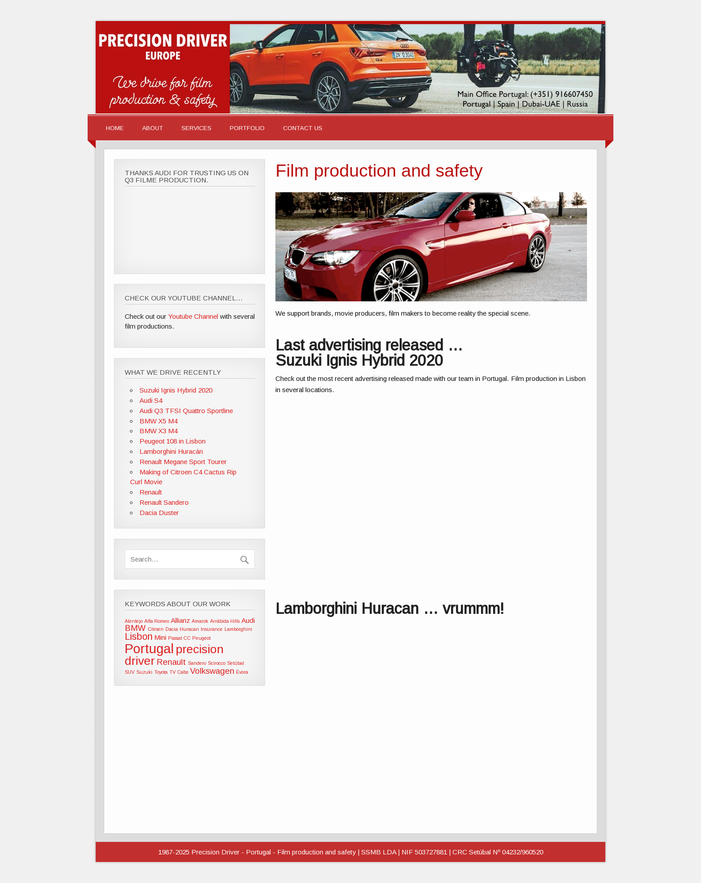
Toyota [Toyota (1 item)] (161, 672)
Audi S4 (150, 400)
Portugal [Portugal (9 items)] (149, 648)
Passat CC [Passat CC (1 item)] (179, 638)
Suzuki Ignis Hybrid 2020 (175, 390)
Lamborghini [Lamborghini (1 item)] (238, 629)
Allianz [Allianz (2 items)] (180, 620)
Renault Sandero (164, 502)
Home (115, 128)
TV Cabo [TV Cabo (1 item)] (178, 672)
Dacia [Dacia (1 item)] (171, 629)
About (152, 128)
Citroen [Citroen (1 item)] (156, 629)
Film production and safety (378, 170)
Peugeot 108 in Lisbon (172, 441)
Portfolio (247, 128)
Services (196, 128)
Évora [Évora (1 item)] (242, 672)
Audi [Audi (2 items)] (248, 620)
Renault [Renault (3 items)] (171, 662)
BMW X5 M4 (158, 421)
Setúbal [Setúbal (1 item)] (235, 663)
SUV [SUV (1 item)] (130, 672)
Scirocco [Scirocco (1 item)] (216, 663)
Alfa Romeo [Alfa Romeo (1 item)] (156, 621)
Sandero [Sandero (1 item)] (197, 663)
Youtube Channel (193, 316)
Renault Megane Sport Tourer (183, 461)
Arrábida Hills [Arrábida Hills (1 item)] (225, 621)
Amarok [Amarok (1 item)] (200, 621)
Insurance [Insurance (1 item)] (212, 629)
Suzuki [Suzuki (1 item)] (144, 672)
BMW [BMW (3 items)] (135, 628)
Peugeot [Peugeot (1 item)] (201, 638)
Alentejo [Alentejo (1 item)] (134, 621)
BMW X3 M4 (158, 431)
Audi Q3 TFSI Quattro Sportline (186, 410)
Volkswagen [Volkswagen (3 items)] (212, 671)
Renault (150, 492)
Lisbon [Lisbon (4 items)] (138, 636)
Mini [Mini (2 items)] (160, 637)
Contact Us (302, 128)
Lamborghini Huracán (171, 451)
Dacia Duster (159, 512)
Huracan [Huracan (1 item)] (189, 629)
